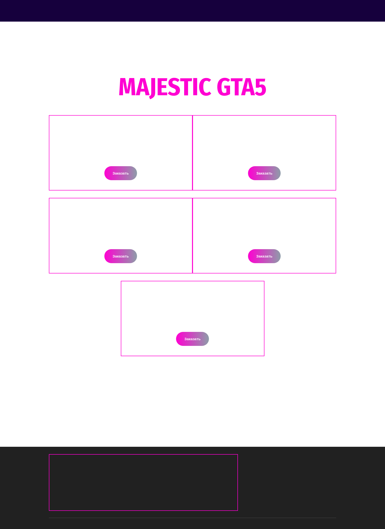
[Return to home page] (76, 10)
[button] (120, 173)
